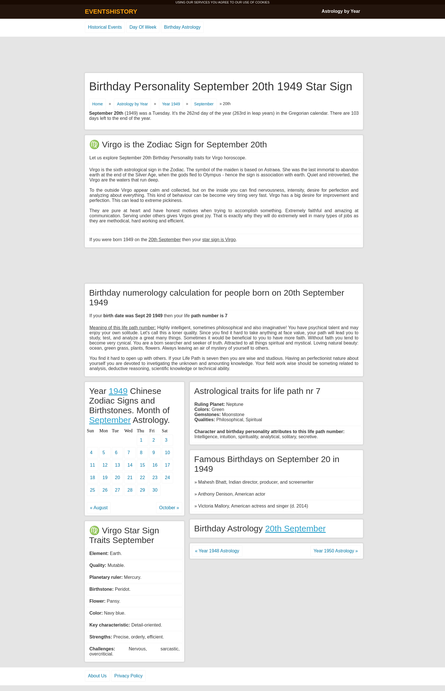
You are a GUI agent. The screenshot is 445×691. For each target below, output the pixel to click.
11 (92, 465)
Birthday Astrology (182, 27)
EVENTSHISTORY (111, 11)
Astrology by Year (341, 11)
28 (130, 490)
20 (117, 477)
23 (155, 477)
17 (167, 465)
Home (97, 104)
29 (142, 490)
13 (117, 465)
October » (169, 507)
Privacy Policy (128, 675)
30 (155, 490)
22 (142, 477)
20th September (295, 528)
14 (130, 465)
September (203, 104)
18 (92, 477)
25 (92, 490)
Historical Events (105, 27)
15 (142, 465)
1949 (118, 391)
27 (117, 490)
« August (99, 507)
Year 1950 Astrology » (336, 550)
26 (105, 490)
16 (155, 465)
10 (167, 452)
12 (105, 465)
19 (105, 477)
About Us (97, 675)
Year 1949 (171, 104)
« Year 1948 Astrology (217, 550)
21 (130, 477)
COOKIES (262, 2)
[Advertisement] (222, 55)
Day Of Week (142, 27)
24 (167, 477)
